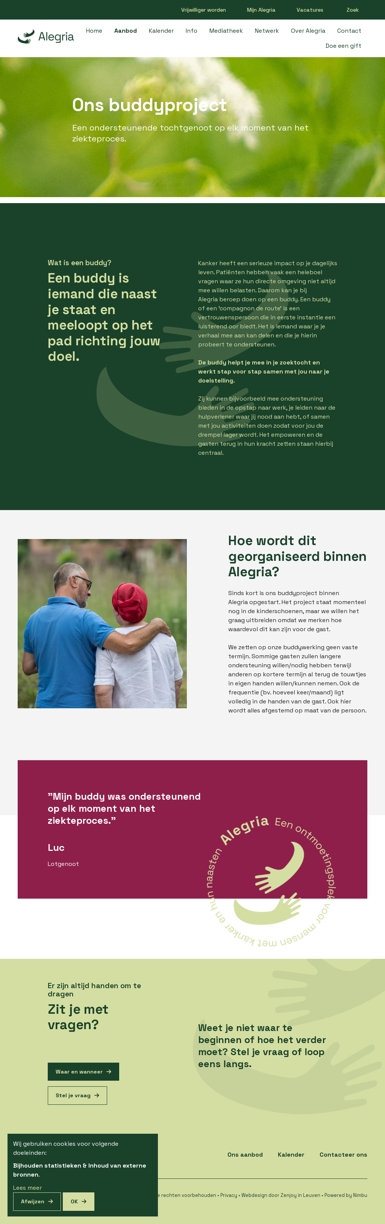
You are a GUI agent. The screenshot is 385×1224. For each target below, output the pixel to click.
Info (191, 31)
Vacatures (310, 9)
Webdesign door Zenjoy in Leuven (280, 1195)
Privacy (228, 1195)
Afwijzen (32, 1201)
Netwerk (267, 31)
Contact (349, 31)
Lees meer (27, 1188)
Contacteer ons (343, 1155)
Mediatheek (226, 31)
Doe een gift (343, 46)
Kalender (161, 31)
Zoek (353, 9)
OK (74, 1201)
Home (94, 31)
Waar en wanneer (79, 1071)
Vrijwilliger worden (203, 9)
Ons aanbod (245, 1155)
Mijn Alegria (261, 9)
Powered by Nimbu (345, 1195)
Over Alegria (308, 31)
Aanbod (125, 31)
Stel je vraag (73, 1095)
